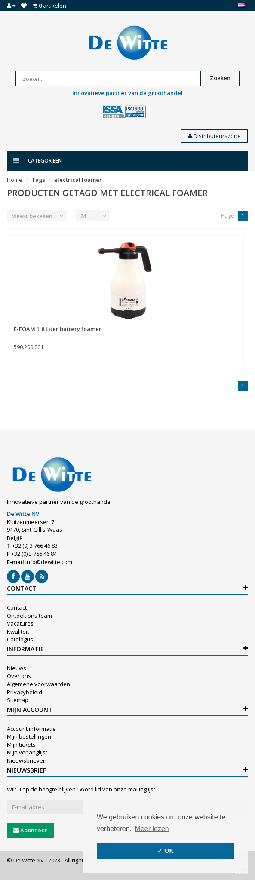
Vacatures (20, 623)
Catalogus (20, 639)
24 (83, 216)
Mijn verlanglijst (27, 752)
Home (14, 180)
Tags (38, 180)
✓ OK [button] (165, 850)
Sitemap (17, 700)
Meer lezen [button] (152, 828)
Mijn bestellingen (29, 736)
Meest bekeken (31, 216)
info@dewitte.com (48, 562)
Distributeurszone (214, 136)
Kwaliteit (18, 631)
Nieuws (16, 668)
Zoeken (220, 78)
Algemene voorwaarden (38, 684)
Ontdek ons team (29, 615)
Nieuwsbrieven (26, 760)
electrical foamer (78, 180)
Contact (17, 607)
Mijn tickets (21, 744)
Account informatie (31, 729)
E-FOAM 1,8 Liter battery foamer (57, 329)
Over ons (19, 676)
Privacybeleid (24, 692)
